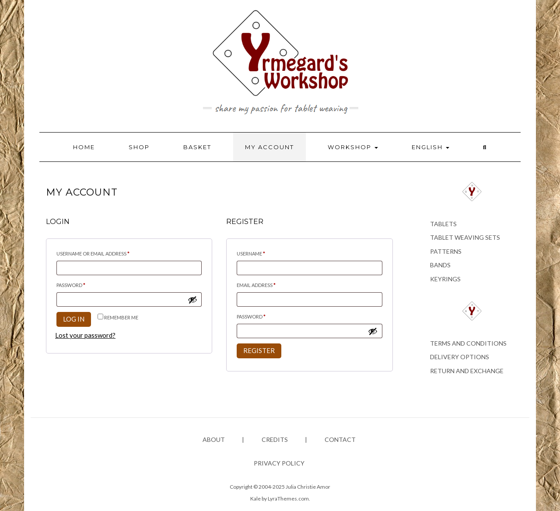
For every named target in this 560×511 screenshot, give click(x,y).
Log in (73, 319)
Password (82, 284)
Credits (275, 439)
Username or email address (104, 252)
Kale (255, 498)
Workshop (353, 147)
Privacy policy (279, 463)
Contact (340, 439)
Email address (268, 284)
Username (262, 252)
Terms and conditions (468, 343)
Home (84, 147)
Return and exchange (467, 370)
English (430, 147)
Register (259, 350)
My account (269, 147)
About (214, 439)
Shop (139, 147)
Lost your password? (85, 335)
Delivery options (459, 356)
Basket (197, 147)
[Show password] (192, 299)
